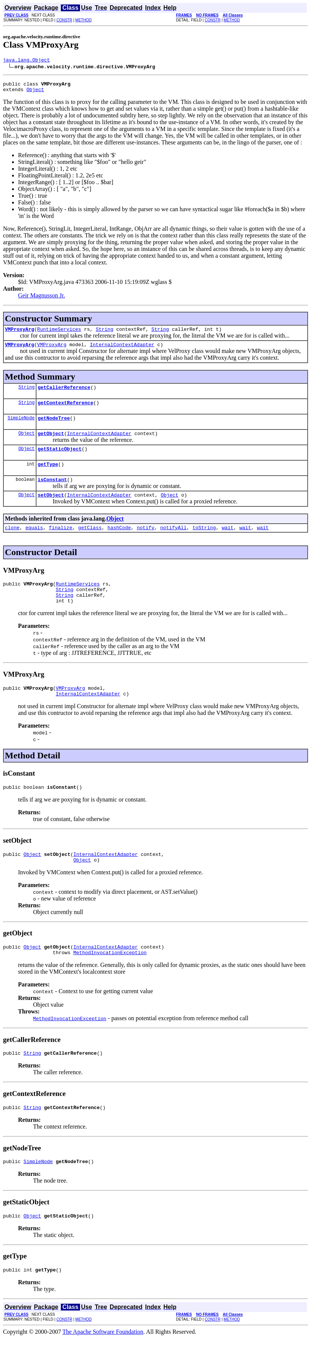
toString (204, 543)
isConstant (52, 492)
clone (12, 543)
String (104, 333)
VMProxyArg (19, 333)
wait (227, 543)
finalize (60, 543)
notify (145, 543)
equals (34, 543)
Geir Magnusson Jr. (41, 299)
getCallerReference (64, 393)
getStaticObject (60, 459)
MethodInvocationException (109, 980)
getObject (51, 443)
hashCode (119, 543)
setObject (51, 509)
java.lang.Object (26, 60)
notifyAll (173, 543)
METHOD (83, 20)
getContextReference (65, 410)
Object (35, 92)
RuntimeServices (59, 333)
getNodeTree (54, 426)
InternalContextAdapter (122, 350)
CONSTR (64, 20)
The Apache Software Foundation (102, 1365)
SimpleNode (21, 426)
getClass (89, 543)
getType (48, 476)
